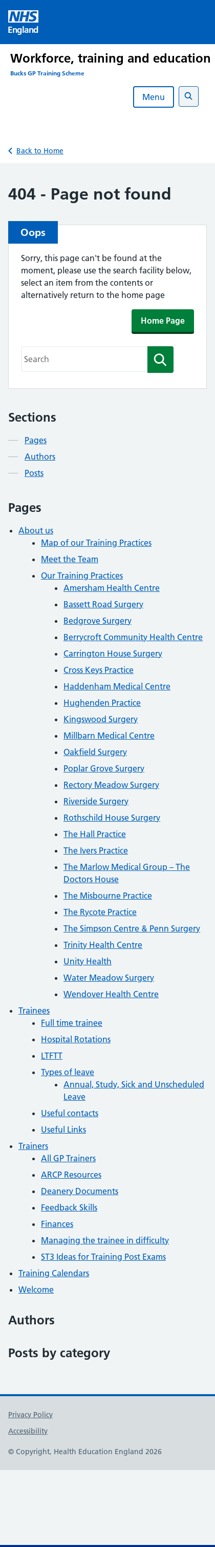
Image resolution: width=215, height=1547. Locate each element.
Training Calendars (53, 1273)
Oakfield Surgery (95, 752)
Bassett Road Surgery (103, 604)
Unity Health (87, 961)
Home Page (163, 320)
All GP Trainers (68, 1158)
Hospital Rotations (76, 1039)
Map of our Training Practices (96, 543)
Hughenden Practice (102, 703)
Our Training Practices (82, 575)
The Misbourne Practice (107, 895)
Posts (34, 473)
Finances (57, 1224)
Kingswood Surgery (100, 719)
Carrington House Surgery (112, 653)
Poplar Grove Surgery (103, 768)
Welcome (36, 1289)
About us (35, 530)
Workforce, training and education (110, 58)
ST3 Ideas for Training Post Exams (103, 1257)
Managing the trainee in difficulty (105, 1240)
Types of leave (67, 1072)
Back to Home (39, 150)
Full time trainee (71, 1023)
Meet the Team (69, 559)
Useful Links (63, 1129)
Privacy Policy (30, 1414)
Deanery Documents (79, 1191)
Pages (36, 440)
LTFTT (51, 1055)
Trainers (33, 1146)
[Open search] (189, 96)
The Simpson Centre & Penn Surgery (131, 928)
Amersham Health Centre (111, 588)
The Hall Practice (94, 834)
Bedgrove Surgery (97, 621)
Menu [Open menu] (153, 97)
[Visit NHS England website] (23, 22)
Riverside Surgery (95, 801)
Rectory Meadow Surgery (111, 785)
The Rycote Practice (100, 912)
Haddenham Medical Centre (116, 686)
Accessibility (28, 1431)
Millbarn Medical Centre (109, 735)
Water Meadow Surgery (108, 978)
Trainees (34, 1010)
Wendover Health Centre (111, 994)
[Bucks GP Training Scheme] (112, 73)
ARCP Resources (71, 1174)
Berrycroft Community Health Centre (133, 637)
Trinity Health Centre (102, 945)
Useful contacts (69, 1113)
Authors (40, 456)
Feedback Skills (69, 1207)
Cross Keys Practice (98, 670)
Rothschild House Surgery (111, 817)
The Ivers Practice (95, 850)
